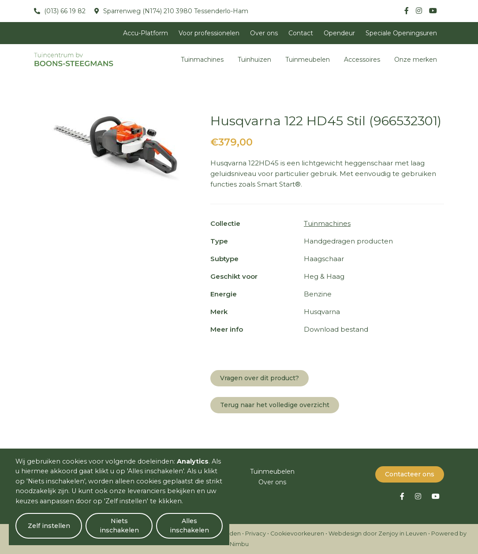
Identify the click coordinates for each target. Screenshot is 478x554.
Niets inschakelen (119, 525)
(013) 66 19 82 (64, 11)
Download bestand (336, 329)
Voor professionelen (209, 33)
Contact (300, 33)
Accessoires (362, 60)
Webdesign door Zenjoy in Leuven (378, 533)
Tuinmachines (202, 60)
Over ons (264, 33)
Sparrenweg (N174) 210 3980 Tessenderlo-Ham (174, 11)
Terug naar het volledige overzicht (274, 405)
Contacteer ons (409, 474)
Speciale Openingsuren (401, 33)
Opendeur (339, 33)
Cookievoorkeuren (297, 533)
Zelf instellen (49, 526)
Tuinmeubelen (307, 60)
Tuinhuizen (254, 60)
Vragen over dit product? (259, 378)
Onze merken (415, 60)
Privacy (255, 533)
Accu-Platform (145, 33)
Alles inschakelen (189, 525)
